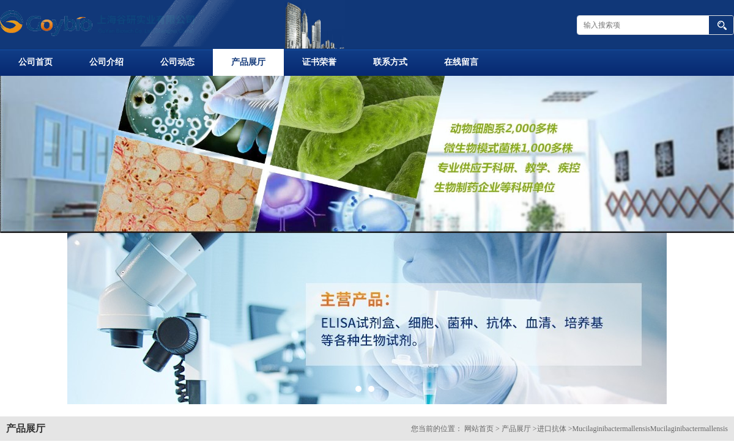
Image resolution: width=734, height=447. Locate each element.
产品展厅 (248, 62)
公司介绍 (106, 62)
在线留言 (461, 62)
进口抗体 (551, 428)
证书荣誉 (319, 62)
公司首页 (35, 62)
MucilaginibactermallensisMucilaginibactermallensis (650, 428)
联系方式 (390, 62)
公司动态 (177, 62)
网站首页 (479, 428)
